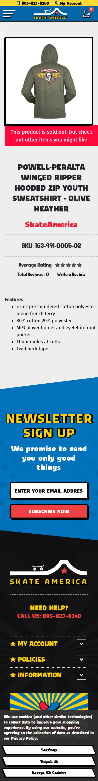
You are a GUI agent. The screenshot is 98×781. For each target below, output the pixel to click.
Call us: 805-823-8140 (49, 616)
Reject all (49, 761)
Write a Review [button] (71, 274)
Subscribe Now (49, 511)
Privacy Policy (24, 738)
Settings (49, 750)
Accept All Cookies (49, 773)
